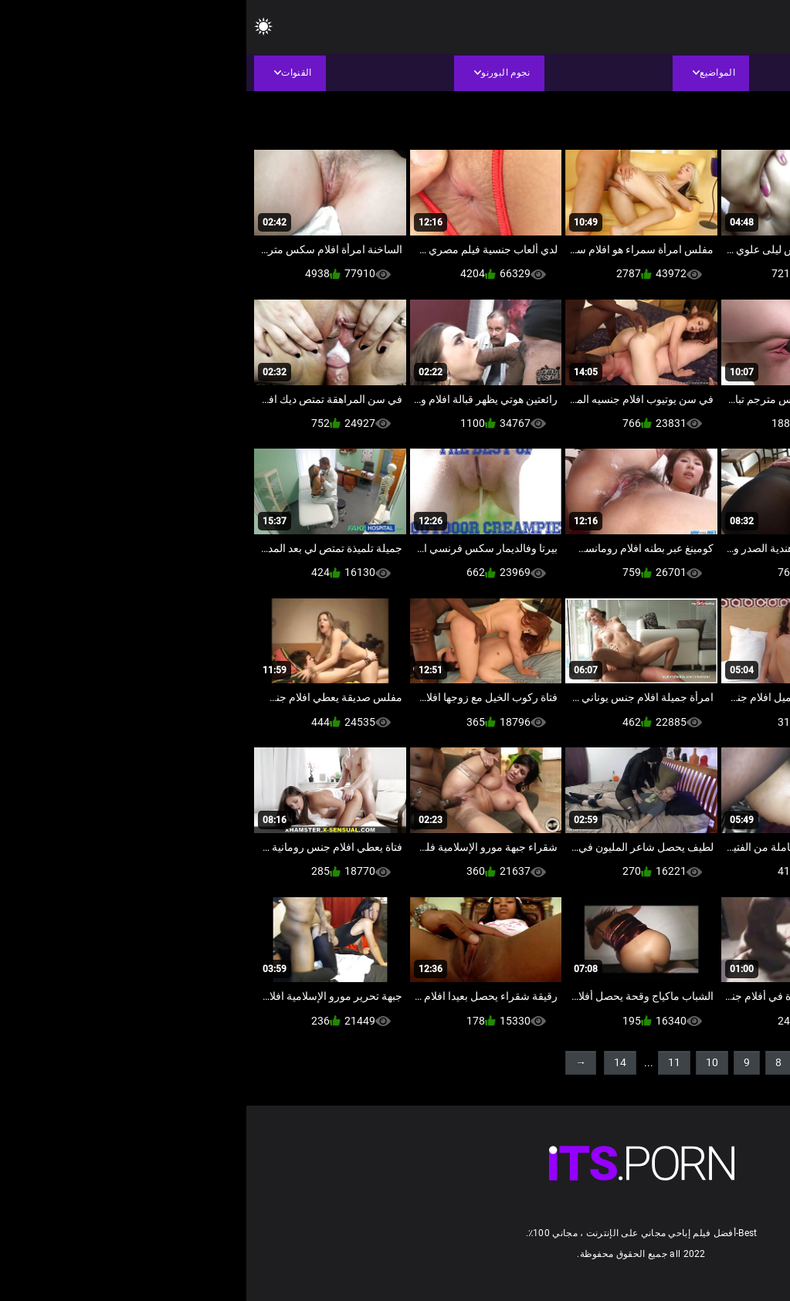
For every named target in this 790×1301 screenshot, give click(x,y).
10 (465, 1062)
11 (428, 1062)
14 (374, 1062)
